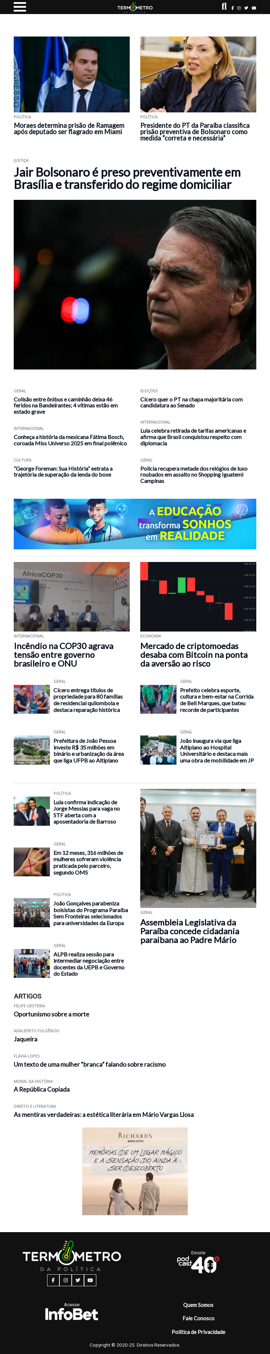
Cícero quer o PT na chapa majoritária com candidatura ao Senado (191, 402)
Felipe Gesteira (29, 1005)
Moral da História (33, 1081)
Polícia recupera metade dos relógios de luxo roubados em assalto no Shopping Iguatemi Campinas (194, 474)
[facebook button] (232, 8)
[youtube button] (254, 8)
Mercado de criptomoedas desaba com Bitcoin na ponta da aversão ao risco (194, 654)
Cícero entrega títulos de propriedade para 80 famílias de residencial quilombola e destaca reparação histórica (88, 700)
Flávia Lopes (27, 1056)
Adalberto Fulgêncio (36, 1030)
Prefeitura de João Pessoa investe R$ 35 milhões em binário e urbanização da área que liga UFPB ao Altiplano (88, 750)
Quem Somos (198, 1305)
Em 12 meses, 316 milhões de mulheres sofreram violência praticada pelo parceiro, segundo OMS (88, 862)
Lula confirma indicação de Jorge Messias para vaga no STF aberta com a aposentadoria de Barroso (86, 812)
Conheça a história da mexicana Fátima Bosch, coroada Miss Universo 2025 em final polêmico (70, 439)
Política (22, 116)
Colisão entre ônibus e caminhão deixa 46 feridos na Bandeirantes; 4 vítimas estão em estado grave (66, 405)
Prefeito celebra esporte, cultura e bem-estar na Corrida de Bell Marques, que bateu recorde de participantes (216, 700)
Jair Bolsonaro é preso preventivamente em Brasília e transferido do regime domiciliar (127, 178)
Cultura (22, 460)
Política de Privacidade (198, 1332)
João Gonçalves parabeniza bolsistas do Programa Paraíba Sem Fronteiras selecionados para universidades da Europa (90, 913)
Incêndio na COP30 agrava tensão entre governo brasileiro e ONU (63, 654)
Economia (150, 636)
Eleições (149, 390)
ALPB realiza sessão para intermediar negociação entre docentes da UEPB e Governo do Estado (88, 964)
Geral (20, 390)
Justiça (21, 160)
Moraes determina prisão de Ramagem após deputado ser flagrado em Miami (69, 129)
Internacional (29, 428)
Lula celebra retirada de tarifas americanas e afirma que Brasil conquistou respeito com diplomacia (193, 436)
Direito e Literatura (35, 1106)
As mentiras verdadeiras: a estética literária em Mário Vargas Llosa (104, 1114)
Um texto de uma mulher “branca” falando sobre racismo (90, 1064)
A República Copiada (42, 1089)
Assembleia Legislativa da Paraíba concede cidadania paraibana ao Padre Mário (189, 931)
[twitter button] (246, 8)
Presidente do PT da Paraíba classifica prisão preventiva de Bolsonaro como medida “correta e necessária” (195, 132)
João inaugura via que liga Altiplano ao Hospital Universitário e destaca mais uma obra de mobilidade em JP (217, 750)
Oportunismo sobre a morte (51, 1014)
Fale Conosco (198, 1318)
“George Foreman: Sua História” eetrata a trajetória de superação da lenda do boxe (63, 471)
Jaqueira (25, 1039)
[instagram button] (239, 8)
